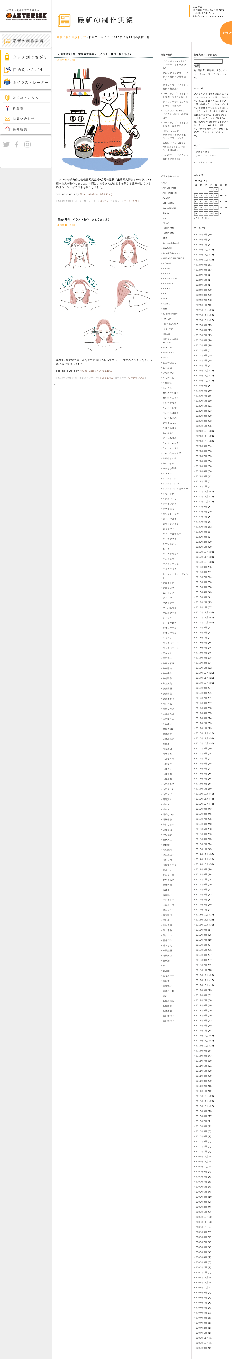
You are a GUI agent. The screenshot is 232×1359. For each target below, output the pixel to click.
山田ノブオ (168, 794)
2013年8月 (201, 935)
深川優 (166, 920)
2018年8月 (201, 632)
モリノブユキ (170, 633)
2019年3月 (201, 597)
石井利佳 (167, 940)
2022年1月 (201, 426)
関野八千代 (168, 991)
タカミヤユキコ (171, 554)
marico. (167, 273)
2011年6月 (201, 1066)
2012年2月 (201, 1025)
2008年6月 (201, 1247)
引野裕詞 (167, 829)
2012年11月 (202, 980)
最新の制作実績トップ (71, 37)
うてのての (168, 378)
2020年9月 (201, 506)
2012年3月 (201, 1020)
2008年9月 (201, 1232)
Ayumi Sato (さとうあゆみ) (97, 370)
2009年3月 (201, 1202)
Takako (166, 334)
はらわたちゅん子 (172, 453)
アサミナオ (168, 473)
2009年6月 (201, 1187)
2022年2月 (201, 421)
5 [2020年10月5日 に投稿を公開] (196, 195)
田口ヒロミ (168, 935)
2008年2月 (201, 1267)
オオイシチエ (170, 503)
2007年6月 (201, 1307)
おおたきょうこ (171, 398)
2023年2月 (201, 360)
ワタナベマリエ (171, 643)
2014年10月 (202, 864)
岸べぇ (166, 804)
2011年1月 (201, 1091)
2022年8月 (201, 391)
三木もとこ (168, 653)
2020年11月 (202, 496)
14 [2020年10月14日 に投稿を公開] (206, 201)
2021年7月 (201, 456)
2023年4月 (201, 350)
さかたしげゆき (171, 413)
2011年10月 (202, 1045)
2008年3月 (201, 1262)
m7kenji (167, 263)
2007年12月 (202, 1277)
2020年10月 (202, 501)
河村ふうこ (168, 910)
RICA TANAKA (170, 324)
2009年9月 (201, 1171)
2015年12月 (202, 794)
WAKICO (167, 347)
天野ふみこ (168, 739)
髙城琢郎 (167, 1011)
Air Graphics (169, 188)
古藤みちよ (168, 714)
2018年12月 (202, 612)
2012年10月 (202, 985)
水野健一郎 (168, 905)
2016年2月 (201, 783)
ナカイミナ (168, 583)
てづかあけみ (170, 438)
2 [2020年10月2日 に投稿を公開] (216, 189)
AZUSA (167, 198)
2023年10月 (202, 320)
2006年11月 (202, 1338)
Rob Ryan (168, 329)
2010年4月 (201, 1136)
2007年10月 (202, 1287)
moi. (165, 293)
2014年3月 (201, 899)
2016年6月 (201, 763)
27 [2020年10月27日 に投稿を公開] (201, 213)
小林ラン (167, 769)
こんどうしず (170, 408)
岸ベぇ (166, 809)
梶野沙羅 (167, 885)
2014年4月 (201, 894)
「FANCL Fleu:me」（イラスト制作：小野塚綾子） (175, 114)
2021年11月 (202, 436)
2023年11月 (202, 315)
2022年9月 (201, 385)
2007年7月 (201, 1302)
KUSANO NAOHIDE (173, 258)
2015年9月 (201, 809)
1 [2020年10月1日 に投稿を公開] (211, 189)
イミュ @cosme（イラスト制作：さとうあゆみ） (175, 64)
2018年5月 (201, 647)
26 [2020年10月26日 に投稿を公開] (196, 213)
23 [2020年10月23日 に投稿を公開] (216, 207)
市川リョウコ (170, 824)
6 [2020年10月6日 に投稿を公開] (201, 195)
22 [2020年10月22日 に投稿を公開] (211, 207)
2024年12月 (202, 249)
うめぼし (167, 383)
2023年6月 (201, 340)
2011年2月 (201, 1086)
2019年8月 (201, 572)
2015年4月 (201, 834)
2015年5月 (201, 829)
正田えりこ (168, 900)
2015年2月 (201, 844)
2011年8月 (201, 1056)
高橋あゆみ (168, 1001)
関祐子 (166, 981)
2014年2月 (201, 904)
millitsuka (168, 283)
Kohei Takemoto (171, 253)
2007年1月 (201, 1333)
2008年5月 (201, 1252)
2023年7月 (201, 335)
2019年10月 (202, 562)
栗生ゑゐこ (168, 880)
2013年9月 (201, 930)
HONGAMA (169, 233)
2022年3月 (201, 416)
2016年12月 (202, 733)
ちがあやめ (168, 433)
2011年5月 (201, 1071)
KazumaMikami (171, 243)
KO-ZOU (167, 248)
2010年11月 (202, 1101)
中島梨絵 (167, 668)
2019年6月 (201, 582)
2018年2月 (201, 663)
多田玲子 (167, 724)
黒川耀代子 (168, 1016)
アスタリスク (170, 478)
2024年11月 (202, 254)
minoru (166, 288)
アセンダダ (168, 493)
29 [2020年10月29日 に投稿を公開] (211, 213)
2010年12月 (202, 1096)
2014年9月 (201, 869)
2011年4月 (201, 1076)
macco (166, 268)
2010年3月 (201, 1141)
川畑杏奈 (167, 819)
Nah (165, 298)
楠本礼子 (167, 895)
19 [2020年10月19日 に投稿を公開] (196, 207)
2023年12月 (202, 310)
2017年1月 (201, 728)
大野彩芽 (167, 734)
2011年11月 (202, 1040)
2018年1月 (201, 668)
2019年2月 (201, 602)
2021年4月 (201, 471)
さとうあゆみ (107, 378)
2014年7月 (201, 879)
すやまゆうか (170, 423)
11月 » (205, 218)
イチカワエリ (170, 498)
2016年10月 (202, 743)
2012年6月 (201, 1005)
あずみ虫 (167, 367)
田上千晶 (167, 930)
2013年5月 (201, 950)
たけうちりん (170, 428)
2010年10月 (202, 1106)
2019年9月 (201, 567)
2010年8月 (201, 1116)
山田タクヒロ (170, 789)
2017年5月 (201, 708)
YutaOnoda (169, 352)
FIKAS (166, 223)
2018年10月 (202, 622)
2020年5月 (201, 527)
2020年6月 (201, 522)
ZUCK (166, 357)
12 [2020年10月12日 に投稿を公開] (196, 201)
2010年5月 (201, 1131)
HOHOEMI (168, 228)
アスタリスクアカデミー (175, 488)
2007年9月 (201, 1292)
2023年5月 (201, 345)
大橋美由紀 (168, 729)
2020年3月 (201, 537)
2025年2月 (201, 239)
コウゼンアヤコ (171, 524)
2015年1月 (201, 849)
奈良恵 (166, 744)
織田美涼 (167, 955)
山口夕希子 (168, 784)
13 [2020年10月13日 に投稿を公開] (201, 201)
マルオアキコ (170, 613)
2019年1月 (201, 607)
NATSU (166, 303)
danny (166, 213)
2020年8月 (201, 511)
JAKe (165, 238)
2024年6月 (201, 280)
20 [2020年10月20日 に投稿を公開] (201, 207)
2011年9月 (201, 1051)
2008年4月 (201, 1257)
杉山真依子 (168, 855)
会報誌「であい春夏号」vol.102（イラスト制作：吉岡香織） (175, 146)
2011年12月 (202, 1035)
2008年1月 (201, 1272)
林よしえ (167, 870)
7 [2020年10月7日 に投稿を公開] (206, 195)
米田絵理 (167, 950)
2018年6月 (201, 642)
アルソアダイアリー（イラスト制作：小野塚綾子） (175, 76)
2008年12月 (202, 1217)
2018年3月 (201, 658)
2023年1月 (201, 365)
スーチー (167, 549)
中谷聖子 (167, 678)
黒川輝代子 (168, 1021)
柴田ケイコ (168, 875)
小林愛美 (167, 774)
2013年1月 (201, 970)
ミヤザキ (167, 618)
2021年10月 (202, 441)
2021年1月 (201, 486)
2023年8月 (201, 330)
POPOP (167, 319)
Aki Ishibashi (170, 193)
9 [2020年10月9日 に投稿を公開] (216, 195)
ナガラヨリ (168, 588)
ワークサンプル (132, 201)
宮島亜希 (167, 754)
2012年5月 (201, 1010)
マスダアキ (168, 603)
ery (164, 218)
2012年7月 (201, 1000)
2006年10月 (202, 1343)
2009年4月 (201, 1197)
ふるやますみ (170, 458)
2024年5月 (201, 285)
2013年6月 (201, 945)
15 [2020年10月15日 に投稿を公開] (211, 201)
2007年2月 (201, 1328)
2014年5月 (201, 889)
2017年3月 (201, 718)
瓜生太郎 (167, 925)
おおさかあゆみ (171, 393)
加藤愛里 (167, 693)
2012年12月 (202, 975)
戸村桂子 (167, 834)
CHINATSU (169, 203)
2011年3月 (201, 1081)
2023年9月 (201, 325)
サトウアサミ (170, 539)
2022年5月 (201, 406)
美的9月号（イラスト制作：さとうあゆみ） (84, 219)
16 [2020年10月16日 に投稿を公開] (216, 201)
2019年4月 (201, 592)
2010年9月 (201, 1111)
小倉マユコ (168, 759)
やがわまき (168, 463)
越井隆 (166, 970)
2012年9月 (201, 990)
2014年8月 (201, 874)
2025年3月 (201, 234)
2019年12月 (202, 552)
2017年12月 (202, 673)
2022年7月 (201, 396)
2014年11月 (202, 859)
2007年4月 (201, 1318)
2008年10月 (202, 1227)
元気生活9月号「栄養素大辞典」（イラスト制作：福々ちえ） (95, 54)
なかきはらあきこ (172, 443)
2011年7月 (201, 1061)
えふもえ (167, 388)
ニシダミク (168, 593)
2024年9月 (201, 265)
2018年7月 (201, 637)
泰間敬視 (167, 915)
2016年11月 (202, 738)
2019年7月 (201, 577)
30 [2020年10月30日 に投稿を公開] (216, 213)
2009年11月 (202, 1161)
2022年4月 (201, 411)
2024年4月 (201, 290)
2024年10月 (202, 260)
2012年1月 (201, 1030)
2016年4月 (201, 773)
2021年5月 (201, 466)
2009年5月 (201, 1192)
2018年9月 (201, 627)
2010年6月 (201, 1126)
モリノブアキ (170, 628)
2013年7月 (201, 940)
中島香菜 (167, 673)
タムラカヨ (168, 559)
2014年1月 (201, 909)
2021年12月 (202, 431)
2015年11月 (202, 799)
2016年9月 (201, 748)
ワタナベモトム (171, 648)
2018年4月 (201, 652)
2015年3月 (201, 839)
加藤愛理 (167, 688)
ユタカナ (167, 638)
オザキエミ (168, 509)
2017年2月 (201, 723)
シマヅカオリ (170, 544)
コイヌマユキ (170, 519)
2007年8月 (201, 1297)
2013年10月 (202, 925)
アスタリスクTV (171, 483)
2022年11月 (202, 375)
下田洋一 (167, 658)
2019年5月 (201, 587)
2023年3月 (201, 355)
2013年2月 (201, 965)
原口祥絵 (167, 703)
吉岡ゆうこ (168, 719)
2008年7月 (201, 1242)
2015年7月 (201, 819)
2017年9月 (201, 688)
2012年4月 (201, 1015)
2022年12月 (202, 370)
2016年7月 (201, 758)
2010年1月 (201, 1151)
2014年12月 (202, 854)
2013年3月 (201, 960)
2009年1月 (201, 1212)
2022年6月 (201, 401)
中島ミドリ (168, 663)
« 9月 (197, 218)
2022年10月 (202, 380)
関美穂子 (167, 986)
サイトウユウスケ (172, 534)
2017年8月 (201, 693)
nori (165, 309)
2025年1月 (201, 244)
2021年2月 (201, 481)
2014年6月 (201, 884)
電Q (165, 996)
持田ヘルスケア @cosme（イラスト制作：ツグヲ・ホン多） (174, 134)
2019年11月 (202, 557)
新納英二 (167, 839)
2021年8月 (201, 451)
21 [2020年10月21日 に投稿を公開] (206, 207)
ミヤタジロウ (170, 623)
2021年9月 (201, 446)
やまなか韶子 (170, 468)
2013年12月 (202, 914)
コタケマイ (168, 529)
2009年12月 (202, 1156)
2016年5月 (201, 768)
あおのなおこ (170, 362)
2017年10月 (202, 683)
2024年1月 (201, 305)
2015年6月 (201, 824)
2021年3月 (201, 476)
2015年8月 (201, 814)
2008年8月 (201, 1237)
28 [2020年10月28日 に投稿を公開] (206, 213)
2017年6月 (201, 703)
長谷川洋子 (168, 976)
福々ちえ (104, 201)
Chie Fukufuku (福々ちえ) (96, 194)
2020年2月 (201, 542)
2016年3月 (201, 778)
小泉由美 (167, 779)
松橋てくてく (170, 865)
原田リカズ (168, 709)
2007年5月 (201, 1313)
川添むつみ (168, 814)
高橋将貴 (167, 1006)
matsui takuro (170, 278)
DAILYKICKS (170, 208)
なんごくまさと (171, 448)
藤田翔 (166, 960)
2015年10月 (202, 804)
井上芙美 (167, 683)
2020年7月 (201, 516)
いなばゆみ (168, 372)
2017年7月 (201, 698)
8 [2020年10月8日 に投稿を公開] (211, 195)
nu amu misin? (171, 314)
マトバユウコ (170, 608)
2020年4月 (201, 532)
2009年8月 (201, 1176)
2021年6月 (201, 461)
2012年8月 (201, 995)
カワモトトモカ (171, 514)
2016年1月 (201, 789)
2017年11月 (202, 678)
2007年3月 (201, 1323)
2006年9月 (201, 1348)
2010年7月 (201, 1121)
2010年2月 (201, 1146)
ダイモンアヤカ (171, 564)
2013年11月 (202, 920)
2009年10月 (202, 1166)
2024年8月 (201, 270)
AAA (165, 183)
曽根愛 (166, 845)
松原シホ (167, 860)
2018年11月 (202, 617)
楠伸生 (166, 890)
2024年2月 (201, 300)
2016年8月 (201, 753)
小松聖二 (167, 764)
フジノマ (167, 598)
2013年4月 (201, 955)
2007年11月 (202, 1282)
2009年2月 (201, 1207)
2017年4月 (201, 713)
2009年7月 (201, 1182)
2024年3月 (201, 295)
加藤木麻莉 (168, 698)
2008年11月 (202, 1222)
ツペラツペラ (170, 569)
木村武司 (167, 850)
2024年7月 (201, 275)
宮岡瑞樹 (167, 749)
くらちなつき (170, 403)
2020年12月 (202, 491)
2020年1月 (201, 547)
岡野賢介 (167, 799)
